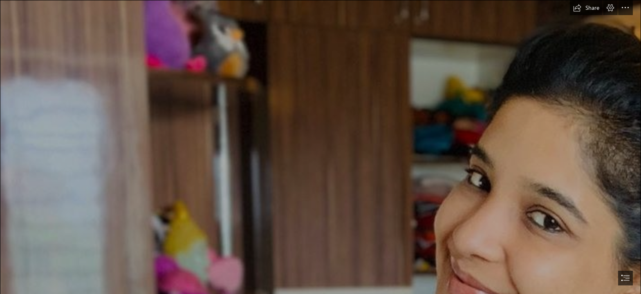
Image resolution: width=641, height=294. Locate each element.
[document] (320, 147)
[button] (586, 7)
